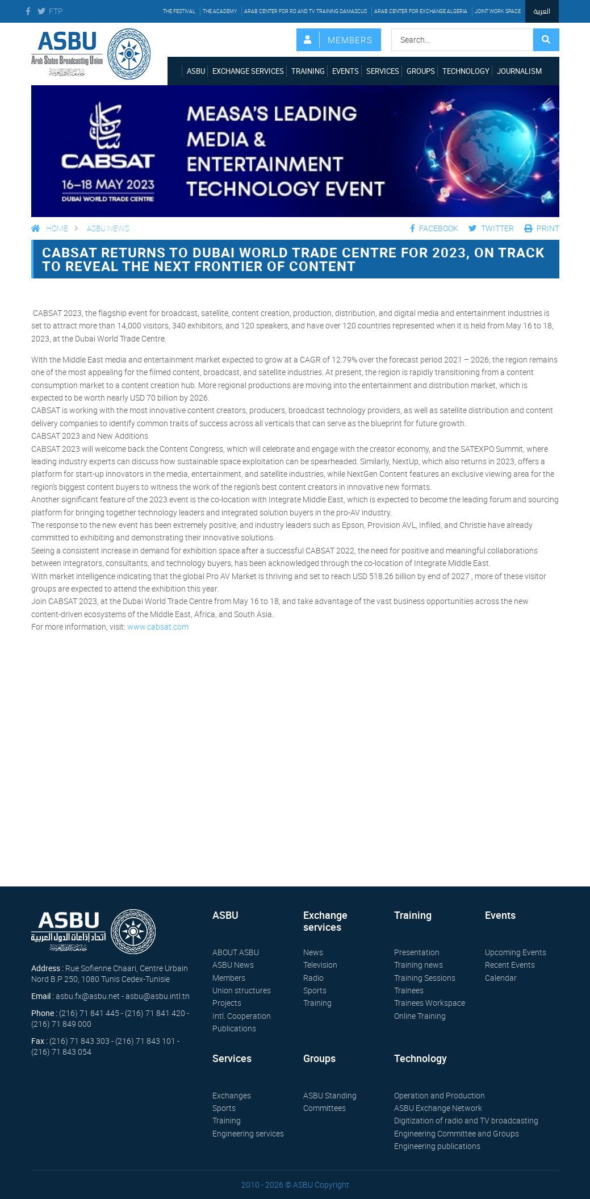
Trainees (409, 990)
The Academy (220, 11)
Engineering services (248, 1133)
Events (345, 71)
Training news (418, 964)
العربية (542, 11)
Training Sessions (424, 977)
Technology (465, 71)
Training (308, 71)
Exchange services (248, 71)
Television (320, 964)
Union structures (241, 990)
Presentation (417, 952)
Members (350, 39)
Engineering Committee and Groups (456, 1133)
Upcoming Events (515, 952)
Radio (313, 977)
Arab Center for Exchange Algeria (420, 11)
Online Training (420, 1015)
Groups (421, 71)
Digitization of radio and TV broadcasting (466, 1120)
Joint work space (498, 11)
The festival (179, 11)
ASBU (196, 71)
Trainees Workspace (429, 1002)
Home (49, 228)
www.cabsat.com (158, 626)
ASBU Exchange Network (438, 1107)
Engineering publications (437, 1145)
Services (382, 71)
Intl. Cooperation (241, 1015)
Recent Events (510, 964)
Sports (315, 990)
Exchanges (231, 1095)
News (313, 952)
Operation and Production (439, 1095)
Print (541, 228)
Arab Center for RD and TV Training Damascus (305, 11)
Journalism (519, 71)
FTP (54, 11)
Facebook (434, 228)
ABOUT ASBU (235, 952)
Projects (226, 1002)
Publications (234, 1028)
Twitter (491, 228)
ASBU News (108, 228)
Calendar (501, 977)
